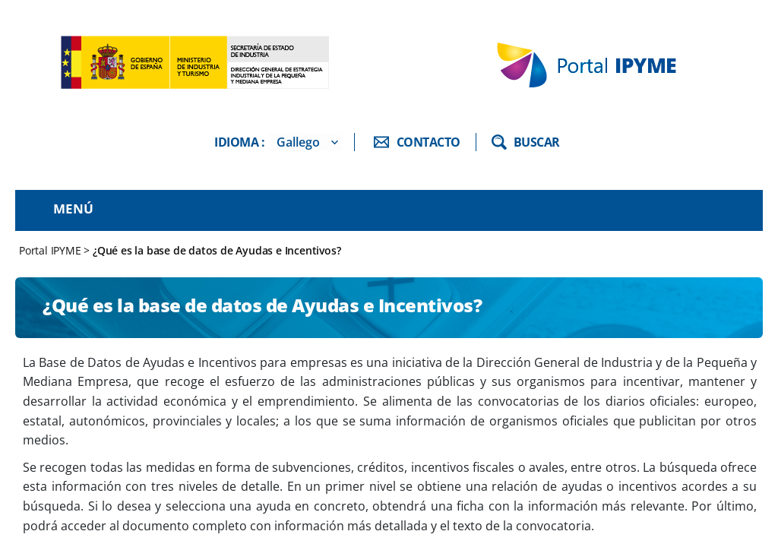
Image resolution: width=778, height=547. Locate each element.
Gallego (298, 142)
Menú (73, 208)
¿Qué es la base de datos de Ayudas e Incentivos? (216, 250)
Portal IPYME (51, 250)
